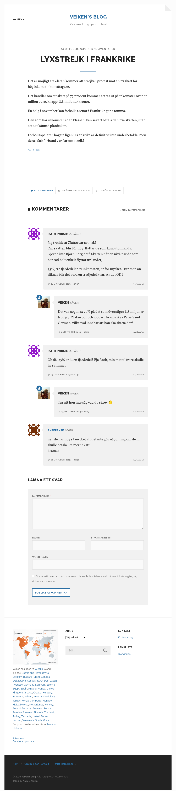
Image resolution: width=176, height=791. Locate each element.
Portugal (26, 709)
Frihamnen (18, 739)
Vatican (17, 721)
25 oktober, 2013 (76, 333)
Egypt (16, 689)
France (41, 689)
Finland (32, 689)
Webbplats (40, 558)
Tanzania (26, 717)
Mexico (24, 705)
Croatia (37, 693)
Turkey (16, 717)
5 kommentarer (104, 49)
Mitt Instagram (64, 765)
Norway (49, 705)
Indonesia (18, 697)
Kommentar (41, 497)
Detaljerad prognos (23, 742)
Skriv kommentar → (134, 211)
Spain (24, 689)
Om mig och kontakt (36, 765)
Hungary (47, 693)
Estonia (51, 686)
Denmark (40, 686)
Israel (37, 697)
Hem (15, 765)
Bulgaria (27, 678)
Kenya (25, 701)
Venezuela (28, 721)
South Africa (42, 721)
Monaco (47, 701)
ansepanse (57, 431)
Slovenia (27, 713)
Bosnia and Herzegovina (35, 674)
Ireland (28, 697)
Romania (37, 709)
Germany (29, 686)
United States (40, 717)
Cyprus (44, 682)
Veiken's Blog (88, 16)
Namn (37, 538)
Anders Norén (30, 782)
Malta (16, 705)
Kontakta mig (125, 638)
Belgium (17, 678)
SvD (31, 150)
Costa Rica (33, 682)
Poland (17, 709)
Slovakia (38, 713)
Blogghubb (124, 655)
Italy (52, 697)
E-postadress (102, 538)
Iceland (45, 697)
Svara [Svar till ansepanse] (140, 460)
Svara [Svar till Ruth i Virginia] (140, 285)
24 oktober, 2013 (72, 49)
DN (38, 150)
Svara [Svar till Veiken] (140, 333)
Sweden (17, 713)
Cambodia (36, 701)
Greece (28, 693)
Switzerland (19, 682)
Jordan (16, 701)
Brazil (37, 678)
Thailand (49, 713)
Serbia (47, 709)
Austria (39, 670)
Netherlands (36, 705)
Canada (45, 678)
